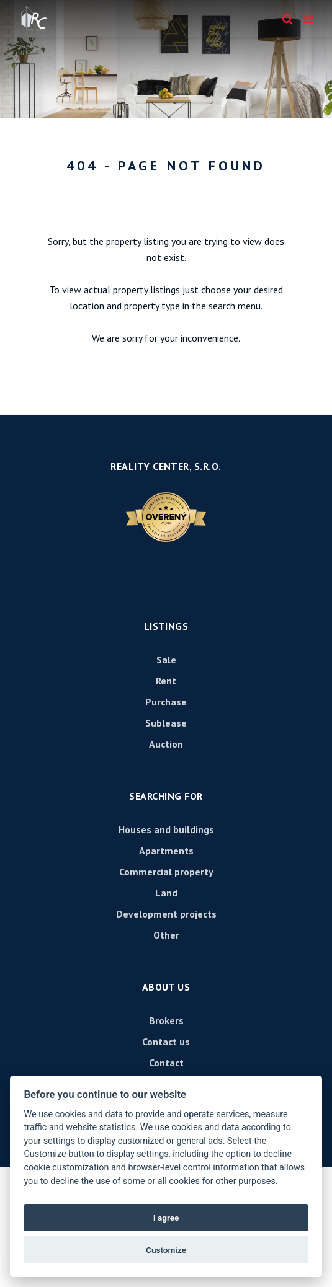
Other (166, 935)
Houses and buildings (166, 829)
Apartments (166, 850)
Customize (166, 1250)
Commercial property (166, 871)
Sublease (166, 723)
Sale (166, 659)
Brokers (166, 1020)
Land (166, 893)
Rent (166, 680)
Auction (166, 744)
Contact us (166, 1041)
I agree (166, 1218)
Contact (166, 1062)
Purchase (166, 702)
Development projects (166, 914)
